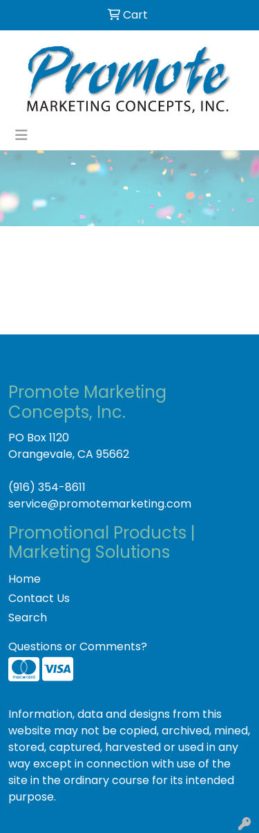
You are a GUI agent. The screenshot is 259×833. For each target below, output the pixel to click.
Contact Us (39, 598)
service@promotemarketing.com (99, 504)
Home (24, 579)
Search (27, 617)
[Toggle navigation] (21, 135)
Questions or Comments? (77, 646)
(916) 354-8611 (47, 487)
